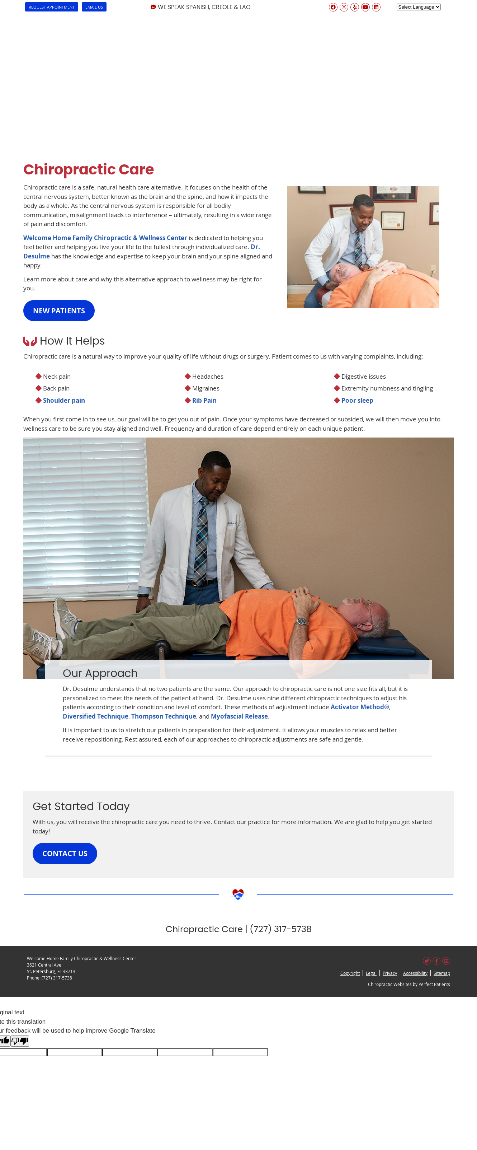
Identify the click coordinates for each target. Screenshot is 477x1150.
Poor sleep (357, 400)
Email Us (94, 7)
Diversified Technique (95, 716)
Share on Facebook (436, 961)
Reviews (371, 18)
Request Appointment (52, 7)
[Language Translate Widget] (419, 7)
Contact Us (450, 18)
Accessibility (415, 973)
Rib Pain (204, 400)
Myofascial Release (239, 716)
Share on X (427, 961)
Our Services (198, 18)
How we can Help (260, 18)
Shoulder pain (64, 400)
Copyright (350, 973)
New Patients (322, 18)
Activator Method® (360, 707)
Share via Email (446, 961)
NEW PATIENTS (59, 310)
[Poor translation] (19, 1041)
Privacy (390, 973)
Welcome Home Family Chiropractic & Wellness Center (105, 238)
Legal (371, 973)
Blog (409, 18)
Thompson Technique (163, 716)
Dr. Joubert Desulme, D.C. (125, 18)
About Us (57, 18)
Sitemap (442, 973)
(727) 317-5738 (57, 978)
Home (17, 18)
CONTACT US (65, 853)
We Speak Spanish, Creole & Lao (201, 7)
